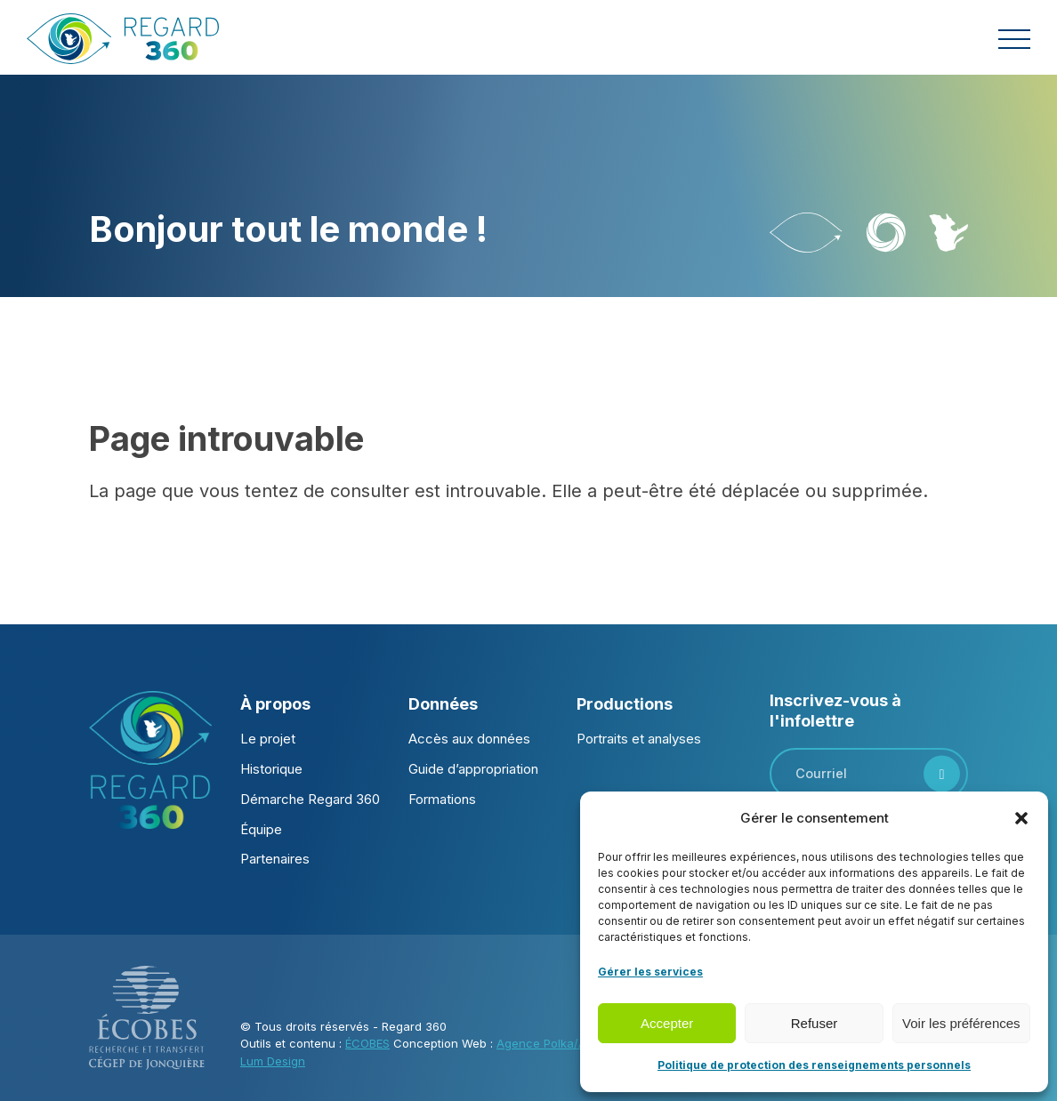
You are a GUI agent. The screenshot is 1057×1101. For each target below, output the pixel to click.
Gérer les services (650, 971)
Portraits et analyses (639, 738)
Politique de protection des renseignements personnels (814, 1065)
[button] (1021, 818)
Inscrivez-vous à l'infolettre (835, 710)
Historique (271, 768)
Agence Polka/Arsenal (558, 1043)
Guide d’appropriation (473, 768)
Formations (442, 799)
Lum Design (272, 1061)
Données (443, 704)
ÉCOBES (367, 1043)
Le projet (267, 738)
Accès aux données (469, 738)
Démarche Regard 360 (310, 799)
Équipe (261, 829)
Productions (625, 704)
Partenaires (275, 858)
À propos (275, 704)
